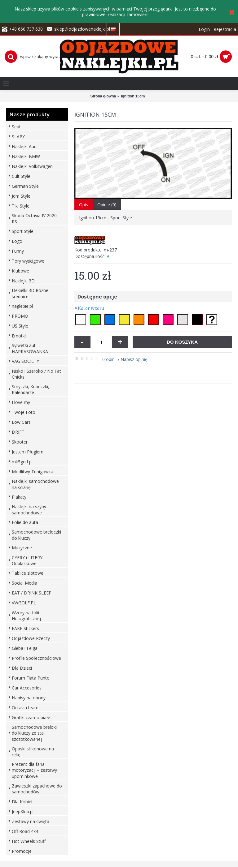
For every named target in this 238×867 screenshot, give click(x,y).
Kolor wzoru (91, 308)
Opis (83, 205)
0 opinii (109, 359)
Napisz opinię (134, 359)
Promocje (22, 851)
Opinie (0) (107, 205)
